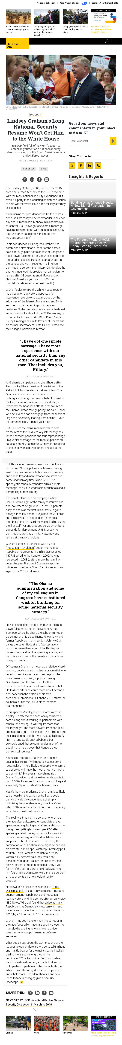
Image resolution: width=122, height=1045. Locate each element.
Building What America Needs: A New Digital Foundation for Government (92, 206)
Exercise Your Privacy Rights (105, 3)
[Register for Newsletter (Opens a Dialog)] (113, 141)
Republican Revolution (20, 547)
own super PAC (42, 829)
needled (35, 317)
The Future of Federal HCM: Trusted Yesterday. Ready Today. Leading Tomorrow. (90, 243)
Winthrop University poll (50, 849)
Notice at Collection (46, 3)
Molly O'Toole (27, 160)
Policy (35, 114)
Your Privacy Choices (73, 3)
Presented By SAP (79, 213)
